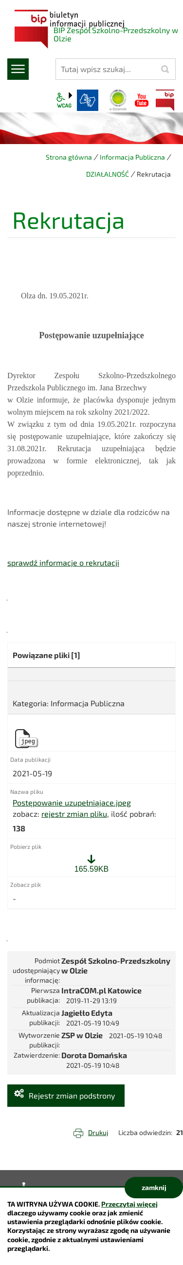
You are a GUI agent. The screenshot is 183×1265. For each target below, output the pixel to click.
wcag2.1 (64, 100)
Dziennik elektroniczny (118, 100)
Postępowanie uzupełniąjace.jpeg (72, 802)
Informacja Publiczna (132, 157)
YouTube (141, 100)
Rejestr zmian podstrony (72, 1095)
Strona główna (69, 157)
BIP (165, 100)
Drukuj (98, 1132)
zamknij (154, 1187)
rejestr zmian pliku (74, 813)
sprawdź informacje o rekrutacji (63, 562)
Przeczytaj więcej (129, 1204)
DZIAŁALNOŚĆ (107, 174)
